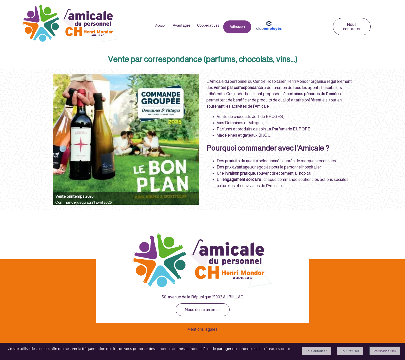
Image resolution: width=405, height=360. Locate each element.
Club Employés (269, 25)
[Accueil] (70, 24)
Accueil (160, 25)
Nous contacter (352, 26)
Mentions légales (202, 329)
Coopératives (208, 25)
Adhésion (237, 27)
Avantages (182, 25)
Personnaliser (384, 351)
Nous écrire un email (202, 309)
